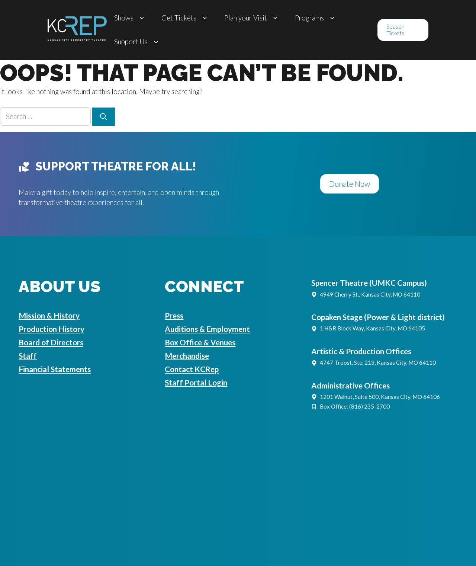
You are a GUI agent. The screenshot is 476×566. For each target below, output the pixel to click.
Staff (28, 355)
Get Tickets (185, 18)
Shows (130, 18)
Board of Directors (51, 342)
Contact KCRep (192, 369)
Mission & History (49, 315)
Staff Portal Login (196, 382)
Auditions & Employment (207, 328)
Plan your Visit (252, 18)
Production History (51, 328)
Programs (316, 18)
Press (174, 315)
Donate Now (349, 183)
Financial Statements (55, 369)
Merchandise (187, 355)
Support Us (137, 42)
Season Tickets (395, 29)
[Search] (103, 117)
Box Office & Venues (200, 342)
